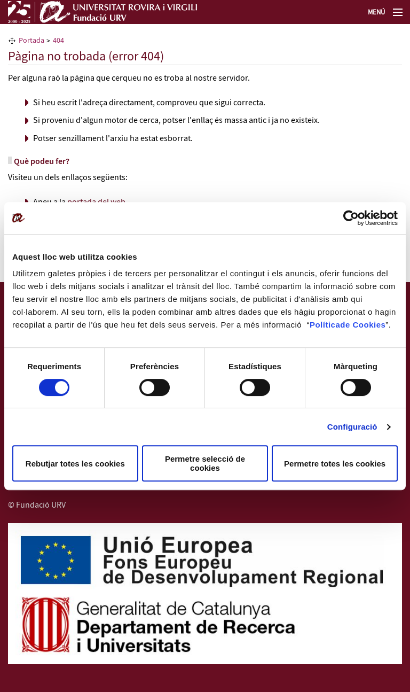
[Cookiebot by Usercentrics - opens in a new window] (351, 218)
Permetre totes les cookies (334, 463)
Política (325, 324)
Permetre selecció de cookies (205, 463)
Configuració (352, 426)
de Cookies (362, 324)
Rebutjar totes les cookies (75, 463)
